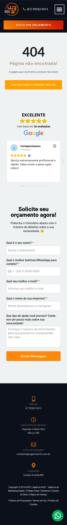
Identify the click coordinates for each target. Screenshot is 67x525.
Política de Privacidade (20, 500)
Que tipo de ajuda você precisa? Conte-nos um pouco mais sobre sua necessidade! (31, 319)
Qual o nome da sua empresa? (26, 298)
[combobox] (10, 271)
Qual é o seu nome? (20, 243)
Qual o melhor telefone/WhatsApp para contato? (31, 262)
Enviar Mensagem (33, 356)
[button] (59, 9)
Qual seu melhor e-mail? (22, 281)
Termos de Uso (39, 500)
